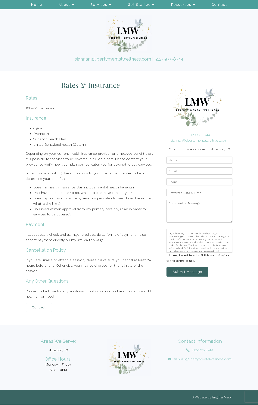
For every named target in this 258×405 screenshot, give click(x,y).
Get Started (139, 5)
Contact (219, 5)
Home (36, 5)
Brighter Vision (222, 398)
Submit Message (188, 272)
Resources (181, 5)
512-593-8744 (168, 59)
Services (99, 5)
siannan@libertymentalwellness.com (113, 59)
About (64, 5)
